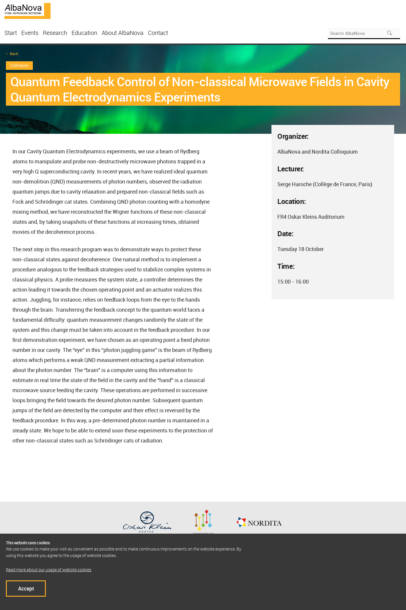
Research (55, 33)
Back (14, 53)
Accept (26, 588)
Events (29, 33)
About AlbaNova (122, 33)
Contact (158, 33)
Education (84, 33)
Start (10, 33)
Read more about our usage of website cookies (48, 569)
